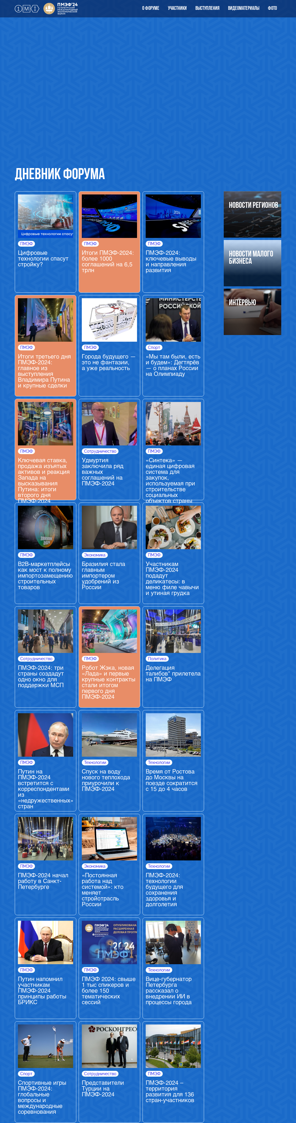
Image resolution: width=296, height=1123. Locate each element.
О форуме (150, 8)
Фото (272, 8)
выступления (207, 8)
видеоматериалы (243, 8)
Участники (177, 8)
